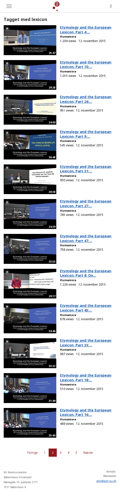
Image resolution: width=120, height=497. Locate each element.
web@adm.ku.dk (106, 481)
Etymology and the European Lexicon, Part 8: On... (85, 273)
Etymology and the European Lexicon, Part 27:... (85, 203)
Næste (88, 453)
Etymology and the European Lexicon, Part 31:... (85, 169)
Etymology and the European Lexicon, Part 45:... (85, 308)
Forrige (32, 453)
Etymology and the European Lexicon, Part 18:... (85, 377)
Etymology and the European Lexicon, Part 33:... (85, 342)
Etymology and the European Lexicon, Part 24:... (85, 99)
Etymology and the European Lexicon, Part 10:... (85, 64)
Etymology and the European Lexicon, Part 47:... (85, 238)
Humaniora (68, 36)
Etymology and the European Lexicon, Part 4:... (85, 29)
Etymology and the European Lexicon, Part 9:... (85, 134)
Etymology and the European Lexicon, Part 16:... (85, 412)
